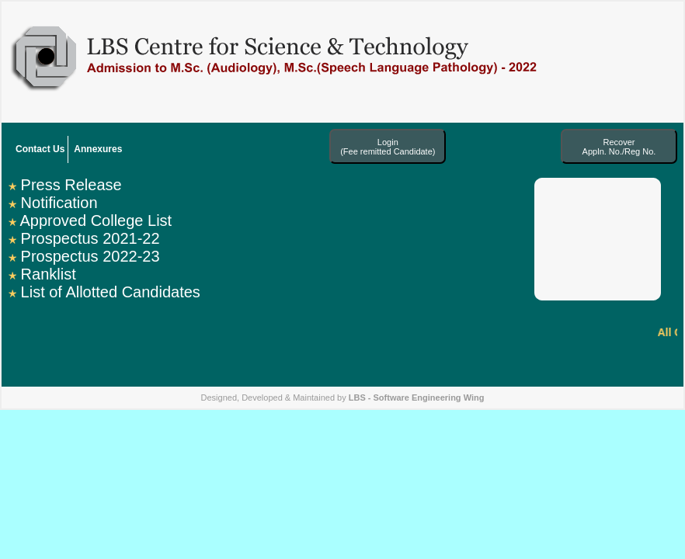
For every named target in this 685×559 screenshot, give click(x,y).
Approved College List (95, 220)
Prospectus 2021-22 (90, 238)
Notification (59, 202)
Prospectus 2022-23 (90, 256)
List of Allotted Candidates (110, 291)
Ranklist (48, 274)
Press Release (71, 184)
